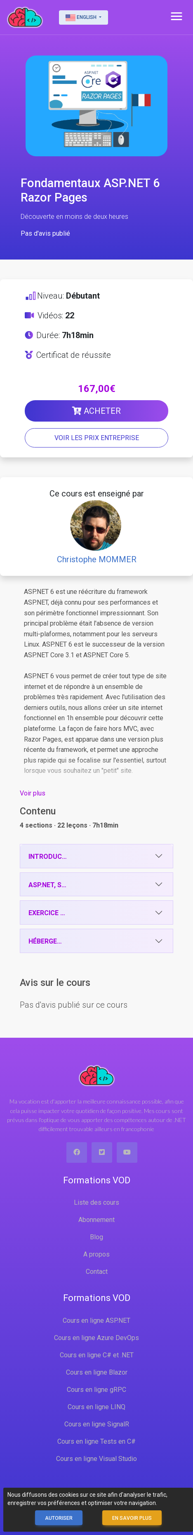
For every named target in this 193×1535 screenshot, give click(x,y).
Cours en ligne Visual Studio (96, 1459)
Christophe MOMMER (97, 559)
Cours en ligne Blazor (96, 1372)
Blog (96, 1237)
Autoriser (59, 1518)
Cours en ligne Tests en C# (96, 1441)
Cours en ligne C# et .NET (97, 1355)
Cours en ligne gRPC (96, 1390)
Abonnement (96, 1220)
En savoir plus (132, 1518)
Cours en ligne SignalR (96, 1424)
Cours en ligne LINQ (96, 1407)
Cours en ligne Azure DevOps (96, 1338)
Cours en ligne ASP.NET (96, 1320)
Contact (97, 1271)
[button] (176, 16)
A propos (96, 1254)
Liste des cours (96, 1202)
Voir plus (32, 793)
